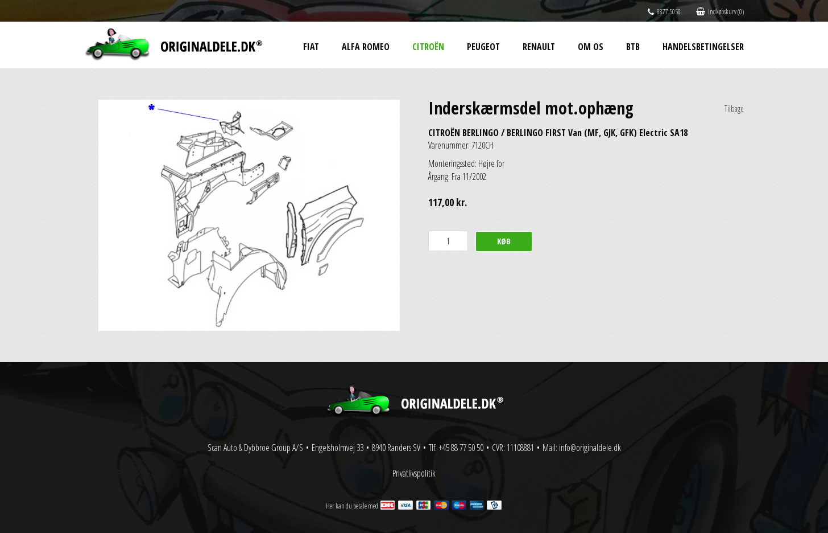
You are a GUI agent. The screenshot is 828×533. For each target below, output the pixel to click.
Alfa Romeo (366, 46)
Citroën (428, 46)
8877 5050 (664, 12)
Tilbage (734, 108)
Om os (590, 46)
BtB (633, 46)
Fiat (311, 46)
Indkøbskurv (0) (720, 12)
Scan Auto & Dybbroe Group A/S (255, 447)
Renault (539, 46)
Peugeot (483, 46)
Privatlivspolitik (414, 473)
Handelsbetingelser (703, 46)
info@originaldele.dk (590, 447)
